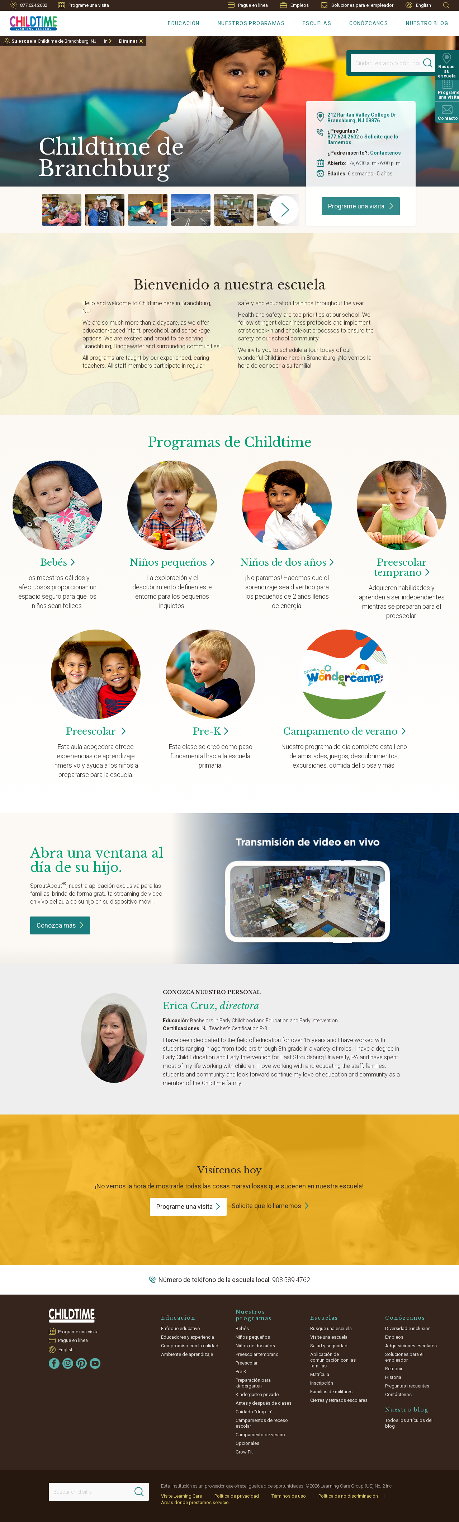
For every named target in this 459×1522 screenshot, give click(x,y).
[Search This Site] (98, 1492)
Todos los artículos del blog (408, 1423)
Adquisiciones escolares (411, 1345)
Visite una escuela (328, 1337)
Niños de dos (287, 562)
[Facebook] (54, 1363)
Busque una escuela (331, 1328)
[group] (61, 210)
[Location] (385, 63)
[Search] (428, 63)
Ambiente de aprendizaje (187, 1354)
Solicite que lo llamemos (266, 1206)
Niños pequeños (253, 1337)
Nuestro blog (427, 23)
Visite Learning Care (181, 1496)
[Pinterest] (81, 1363)
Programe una (188, 1206)
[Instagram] (67, 1363)
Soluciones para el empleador (357, 5)
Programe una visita (83, 5)
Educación (184, 23)
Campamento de (344, 731)
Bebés (242, 1328)
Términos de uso (288, 1496)
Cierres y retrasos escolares (339, 1400)
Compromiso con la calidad (189, 1345)
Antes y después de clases (264, 1403)
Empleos (294, 5)
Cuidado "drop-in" (254, 1411)
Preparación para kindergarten (253, 1383)
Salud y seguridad (328, 1345)
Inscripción (321, 1383)
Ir (105, 41)
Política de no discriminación (348, 1496)
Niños (172, 562)
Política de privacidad (236, 1496)
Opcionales (247, 1443)
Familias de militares (331, 1391)
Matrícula (319, 1374)
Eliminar (128, 41)
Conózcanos (368, 23)
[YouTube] (95, 1363)
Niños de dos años (255, 1345)
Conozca (60, 925)
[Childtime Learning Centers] (28, 22)
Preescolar (401, 567)
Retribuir (393, 1368)
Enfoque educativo (180, 1328)
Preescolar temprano (257, 1354)
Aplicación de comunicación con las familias (333, 1360)
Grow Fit (244, 1452)
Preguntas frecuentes (407, 1386)
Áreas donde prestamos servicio (195, 1502)
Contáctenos (385, 153)
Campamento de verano (260, 1434)
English (418, 5)
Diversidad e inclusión (408, 1328)
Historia (393, 1377)
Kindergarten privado (257, 1394)
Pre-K (241, 1371)
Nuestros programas (251, 23)
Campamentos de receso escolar (262, 1423)
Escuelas (317, 23)
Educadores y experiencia (187, 1337)
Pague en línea (248, 5)
